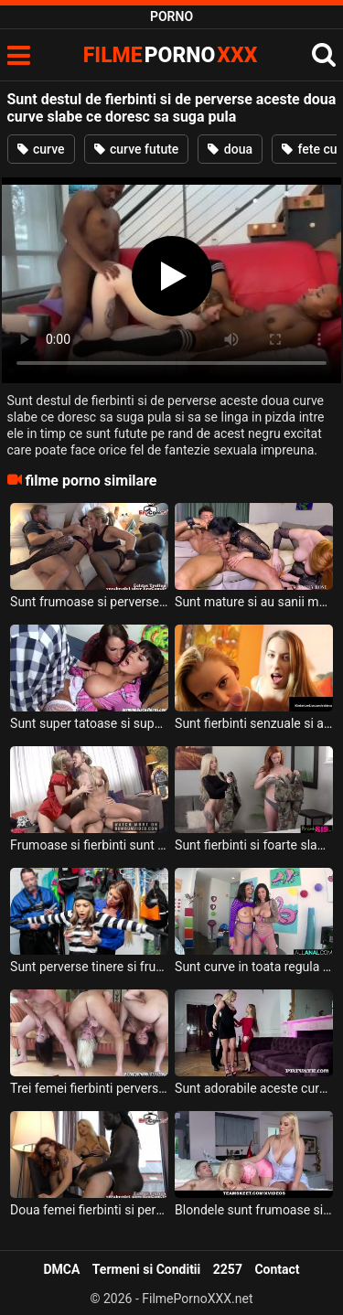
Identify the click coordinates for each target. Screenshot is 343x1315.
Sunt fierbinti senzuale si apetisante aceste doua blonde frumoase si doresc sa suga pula (254, 723)
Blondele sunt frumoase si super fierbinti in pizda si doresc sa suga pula (254, 1210)
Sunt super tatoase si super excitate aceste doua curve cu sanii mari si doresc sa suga (89, 723)
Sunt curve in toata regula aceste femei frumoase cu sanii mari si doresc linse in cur (254, 966)
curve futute (136, 149)
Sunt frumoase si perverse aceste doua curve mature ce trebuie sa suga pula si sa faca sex (89, 601)
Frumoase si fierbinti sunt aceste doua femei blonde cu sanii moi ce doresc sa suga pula (89, 845)
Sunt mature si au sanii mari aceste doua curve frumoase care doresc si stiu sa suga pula (254, 601)
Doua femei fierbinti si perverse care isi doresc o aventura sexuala (89, 1210)
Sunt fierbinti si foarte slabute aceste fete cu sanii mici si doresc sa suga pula (254, 845)
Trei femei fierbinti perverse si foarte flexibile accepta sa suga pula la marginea (89, 1088)
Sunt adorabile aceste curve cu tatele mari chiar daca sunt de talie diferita (254, 1088)
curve (41, 149)
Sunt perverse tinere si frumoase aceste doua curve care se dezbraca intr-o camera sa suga (89, 966)
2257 (227, 1269)
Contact (276, 1269)
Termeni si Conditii (146, 1269)
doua (230, 149)
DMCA (61, 1269)
